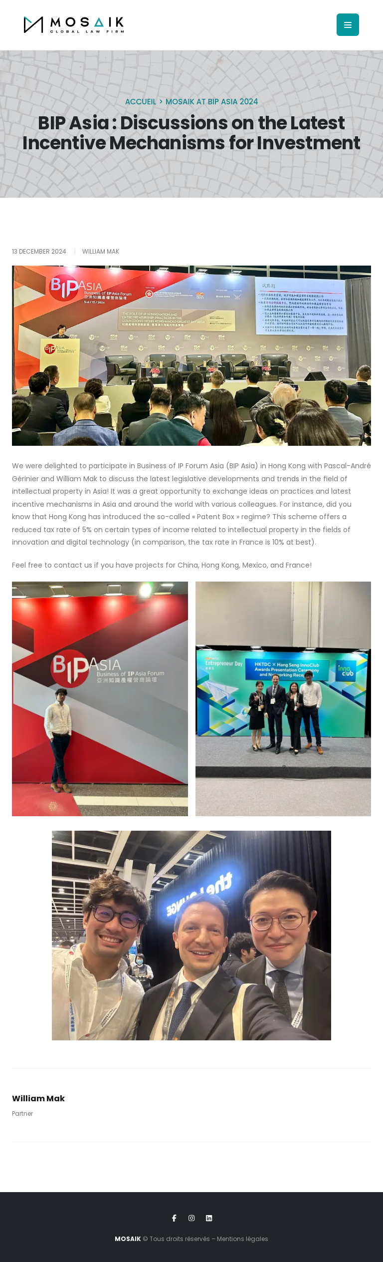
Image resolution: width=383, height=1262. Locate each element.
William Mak (38, 1098)
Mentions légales (242, 1239)
